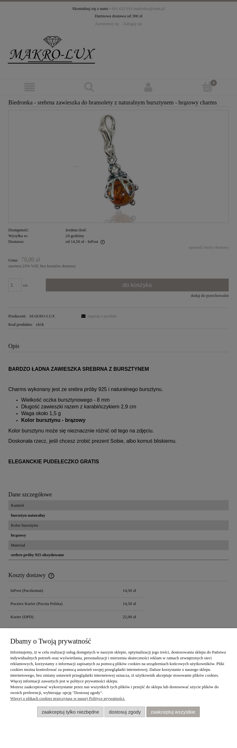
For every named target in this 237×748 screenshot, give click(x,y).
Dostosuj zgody (125, 712)
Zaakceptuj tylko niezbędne (70, 712)
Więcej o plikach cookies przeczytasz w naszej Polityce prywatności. (67, 698)
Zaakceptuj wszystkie (173, 712)
